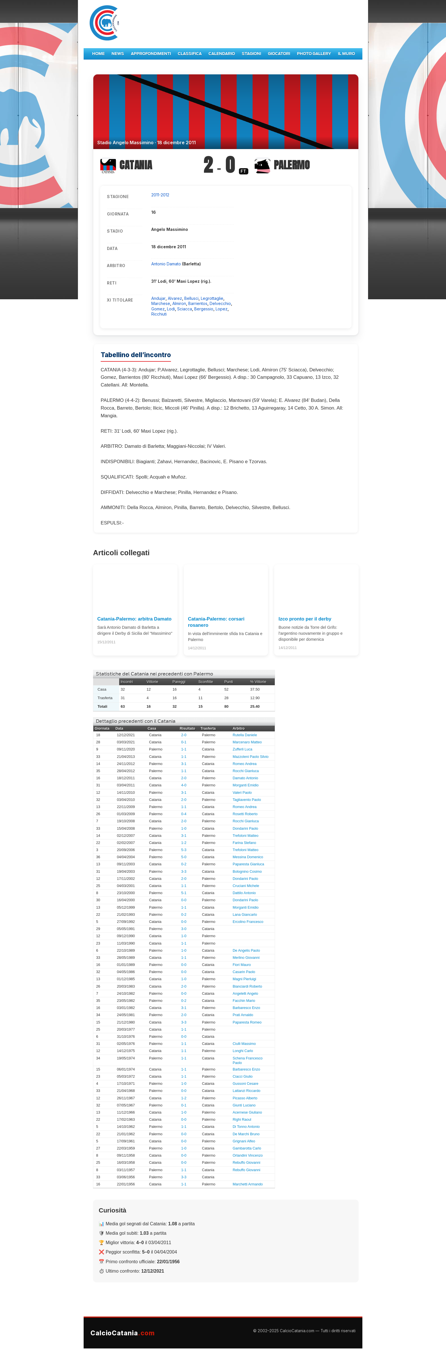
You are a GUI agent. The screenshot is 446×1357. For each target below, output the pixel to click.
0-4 (183, 814)
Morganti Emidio (246, 785)
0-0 (183, 900)
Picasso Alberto (245, 1098)
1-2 (183, 843)
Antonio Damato (166, 263)
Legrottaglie (212, 298)
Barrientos (197, 303)
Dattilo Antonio (244, 893)
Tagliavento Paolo (247, 800)
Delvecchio (220, 303)
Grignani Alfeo (244, 1141)
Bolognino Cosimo (247, 872)
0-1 (183, 742)
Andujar (158, 298)
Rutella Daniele (245, 735)
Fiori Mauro (242, 965)
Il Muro (346, 53)
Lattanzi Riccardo (246, 1091)
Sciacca (184, 308)
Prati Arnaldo (243, 1015)
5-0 (183, 857)
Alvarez (175, 298)
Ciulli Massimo (244, 1044)
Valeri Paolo (242, 793)
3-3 (183, 872)
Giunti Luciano (244, 1105)
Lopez (222, 308)
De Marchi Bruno (246, 1134)
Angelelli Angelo (245, 994)
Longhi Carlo (243, 1051)
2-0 (183, 735)
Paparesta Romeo (247, 1022)
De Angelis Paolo (246, 951)
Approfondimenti (151, 53)
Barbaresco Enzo (246, 1008)
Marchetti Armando (248, 1184)
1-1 (183, 749)
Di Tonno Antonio (246, 1127)
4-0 (183, 785)
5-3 (183, 850)
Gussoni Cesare (245, 1084)
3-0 (183, 929)
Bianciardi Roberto (247, 986)
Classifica (190, 53)
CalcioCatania (122, 1333)
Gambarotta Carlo (247, 1148)
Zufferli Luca (242, 749)
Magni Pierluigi (244, 979)
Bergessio (203, 308)
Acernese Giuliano (247, 1112)
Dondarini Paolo (245, 829)
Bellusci (191, 298)
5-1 (183, 893)
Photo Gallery (314, 53)
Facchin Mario (244, 1001)
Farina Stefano (244, 843)
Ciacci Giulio (243, 1077)
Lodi (171, 308)
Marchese (160, 303)
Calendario (221, 53)
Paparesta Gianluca (248, 864)
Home (98, 53)
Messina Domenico (248, 857)
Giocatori (279, 53)
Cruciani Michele (246, 886)
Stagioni (251, 53)
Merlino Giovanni (246, 958)
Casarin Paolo (244, 972)
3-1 (183, 764)
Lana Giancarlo (245, 915)
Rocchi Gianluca (246, 771)
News (118, 53)
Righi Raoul (242, 1120)
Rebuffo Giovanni (246, 1163)
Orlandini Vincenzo (248, 1155)
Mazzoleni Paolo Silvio (251, 757)
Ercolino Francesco (248, 922)
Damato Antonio (245, 778)
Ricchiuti (159, 314)
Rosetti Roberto (245, 814)
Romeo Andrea (245, 764)
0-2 (183, 864)
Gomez (158, 308)
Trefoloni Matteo (246, 836)
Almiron (179, 303)
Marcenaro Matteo (247, 742)
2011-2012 (160, 194)
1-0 (183, 829)
